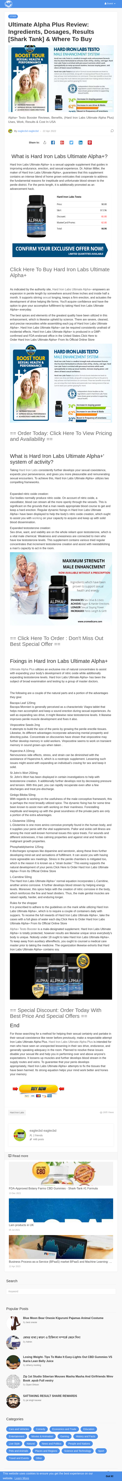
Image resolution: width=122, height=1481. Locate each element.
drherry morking (33, 1365)
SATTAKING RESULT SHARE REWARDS (50, 1395)
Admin (29, 1342)
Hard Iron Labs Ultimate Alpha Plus (71, 1041)
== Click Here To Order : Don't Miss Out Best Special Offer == (56, 641)
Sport (101, 1450)
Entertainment (16, 1436)
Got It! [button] (109, 1476)
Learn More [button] (22, 1478)
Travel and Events (19, 1458)
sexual (47, 297)
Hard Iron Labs (28, 470)
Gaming (64, 1436)
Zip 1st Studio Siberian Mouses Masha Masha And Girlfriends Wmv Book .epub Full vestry (68, 1378)
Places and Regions (46, 1450)
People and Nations (79, 1443)
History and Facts (85, 1436)
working (37, 518)
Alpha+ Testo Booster (23, 929)
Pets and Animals (18, 1450)
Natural (31, 1443)
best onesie (31, 1322)
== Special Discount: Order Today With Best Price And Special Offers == (55, 1013)
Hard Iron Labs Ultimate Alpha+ (72, 289)
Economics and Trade (64, 1429)
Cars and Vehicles (19, 1429)
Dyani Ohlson (32, 1384)
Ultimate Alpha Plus (22, 669)
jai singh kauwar (33, 1400)
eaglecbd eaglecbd (28, 131)
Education (88, 1429)
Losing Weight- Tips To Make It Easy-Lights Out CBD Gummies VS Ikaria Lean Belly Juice (67, 1358)
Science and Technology (77, 1450)
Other (39, 1458)
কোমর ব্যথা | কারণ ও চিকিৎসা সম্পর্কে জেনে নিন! (51, 1337)
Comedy (40, 1429)
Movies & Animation (42, 1436)
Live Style (14, 1443)
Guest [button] (110, 3)
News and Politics (51, 1443)
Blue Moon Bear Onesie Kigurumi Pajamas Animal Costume (63, 1318)
